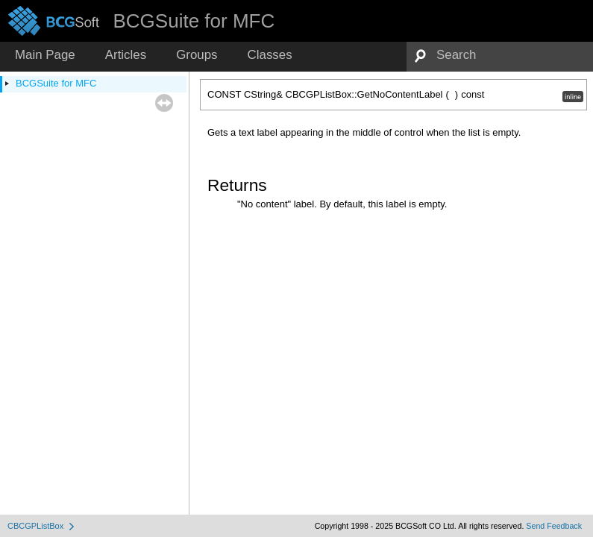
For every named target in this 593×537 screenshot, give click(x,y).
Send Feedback (554, 525)
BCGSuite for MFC (56, 83)
